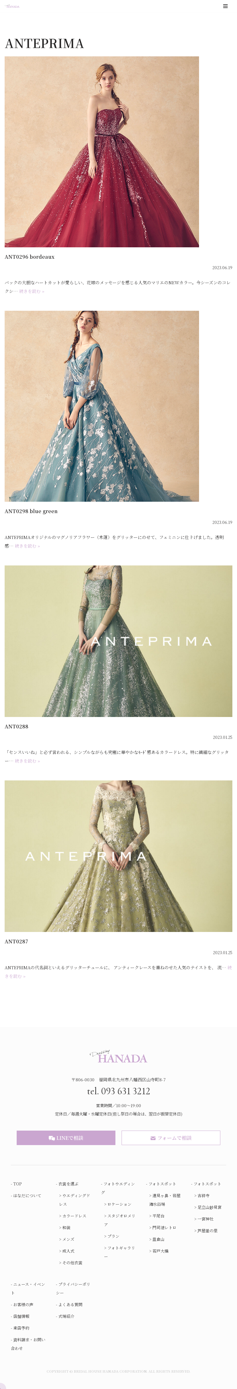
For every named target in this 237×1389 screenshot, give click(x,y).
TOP (17, 1184)
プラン (113, 1236)
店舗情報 (21, 1316)
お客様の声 (23, 1304)
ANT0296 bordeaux (29, 256)
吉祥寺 (204, 1195)
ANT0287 (16, 941)
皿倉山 (158, 1239)
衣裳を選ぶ (68, 1184)
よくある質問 (70, 1304)
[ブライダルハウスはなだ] (12, 6)
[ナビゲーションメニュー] (225, 6)
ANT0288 (16, 726)
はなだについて (27, 1195)
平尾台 (158, 1216)
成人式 (68, 1251)
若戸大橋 (160, 1251)
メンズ (68, 1239)
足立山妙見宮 (210, 1207)
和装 (66, 1227)
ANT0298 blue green (31, 511)
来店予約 (21, 1328)
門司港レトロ (164, 1227)
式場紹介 (66, 1316)
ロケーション (119, 1204)
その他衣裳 (72, 1262)
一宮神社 (206, 1219)
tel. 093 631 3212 (118, 1090)
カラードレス (74, 1216)
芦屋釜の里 (208, 1230)
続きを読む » (31, 291)
